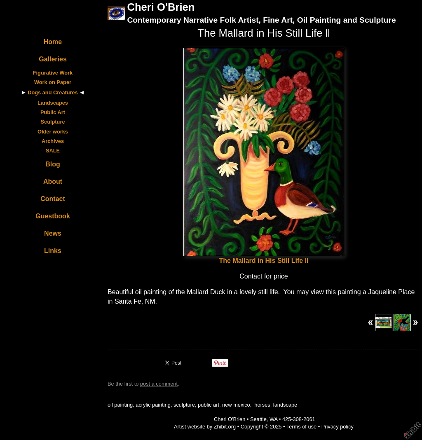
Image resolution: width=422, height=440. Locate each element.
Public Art (52, 112)
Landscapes (53, 103)
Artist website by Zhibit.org (205, 427)
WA (273, 419)
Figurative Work (53, 73)
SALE (53, 150)
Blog (52, 164)
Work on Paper (52, 82)
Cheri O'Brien (161, 7)
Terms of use (301, 427)
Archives (53, 141)
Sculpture (52, 122)
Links (52, 250)
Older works (53, 132)
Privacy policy (337, 427)
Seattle (258, 419)
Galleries (53, 59)
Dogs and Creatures (53, 92)
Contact (52, 198)
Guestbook (52, 216)
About (52, 181)
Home (53, 41)
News (52, 233)
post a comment (159, 384)
